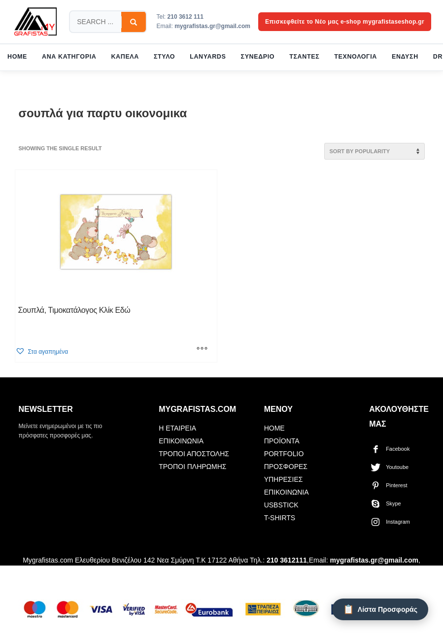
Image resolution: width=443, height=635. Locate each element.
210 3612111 (287, 560)
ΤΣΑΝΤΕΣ (304, 56)
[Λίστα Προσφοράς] (380, 609)
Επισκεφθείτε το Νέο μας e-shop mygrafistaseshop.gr (344, 21)
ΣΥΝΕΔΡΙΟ (258, 56)
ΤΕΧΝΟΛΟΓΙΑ (355, 56)
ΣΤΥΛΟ (164, 56)
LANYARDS (208, 56)
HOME (17, 56)
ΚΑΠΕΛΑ (125, 56)
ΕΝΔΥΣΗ (405, 56)
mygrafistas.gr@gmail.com (212, 26)
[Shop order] (374, 151)
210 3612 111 (186, 16)
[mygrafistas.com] (35, 21)
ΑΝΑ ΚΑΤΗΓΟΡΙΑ (69, 56)
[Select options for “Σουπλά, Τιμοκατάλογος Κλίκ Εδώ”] (202, 349)
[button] (41, 351)
